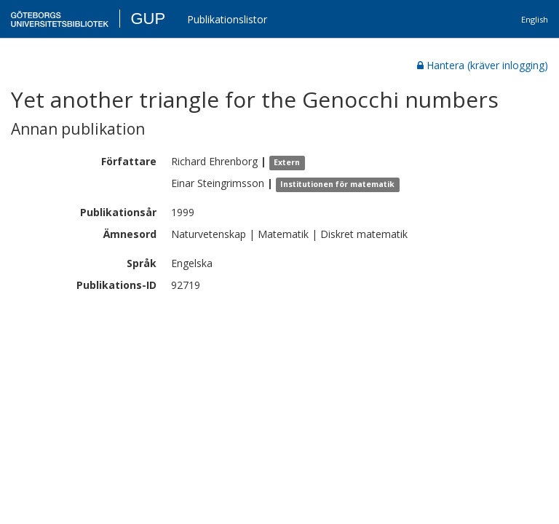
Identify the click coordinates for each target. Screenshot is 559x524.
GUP (147, 18)
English (534, 19)
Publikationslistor (227, 19)
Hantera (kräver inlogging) (482, 65)
